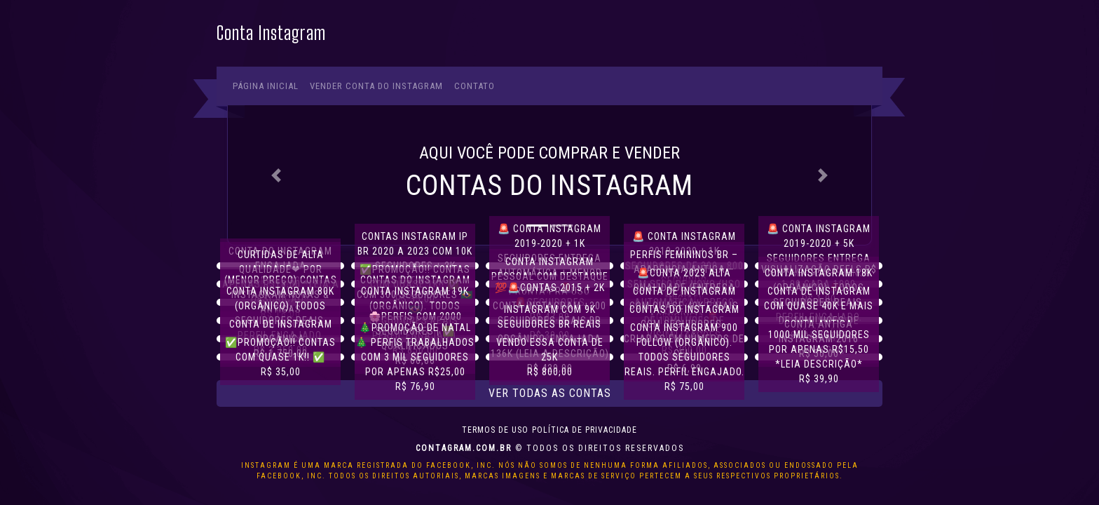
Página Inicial (266, 86)
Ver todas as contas (550, 393)
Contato (474, 86)
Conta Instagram (271, 33)
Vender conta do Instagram (376, 86)
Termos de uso (495, 430)
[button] (276, 175)
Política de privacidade (584, 430)
